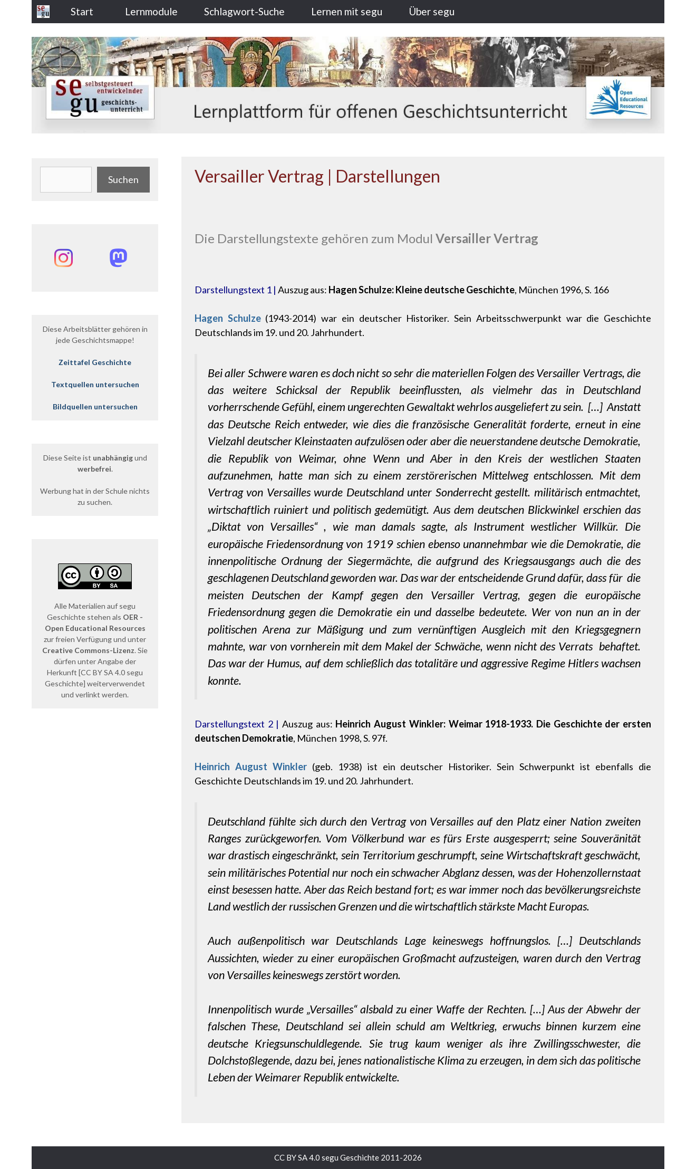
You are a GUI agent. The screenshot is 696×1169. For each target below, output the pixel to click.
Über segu (432, 11)
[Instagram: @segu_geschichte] (63, 258)
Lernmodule (151, 11)
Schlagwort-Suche (244, 11)
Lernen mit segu (346, 11)
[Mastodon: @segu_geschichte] (118, 258)
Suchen (123, 179)
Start (82, 11)
